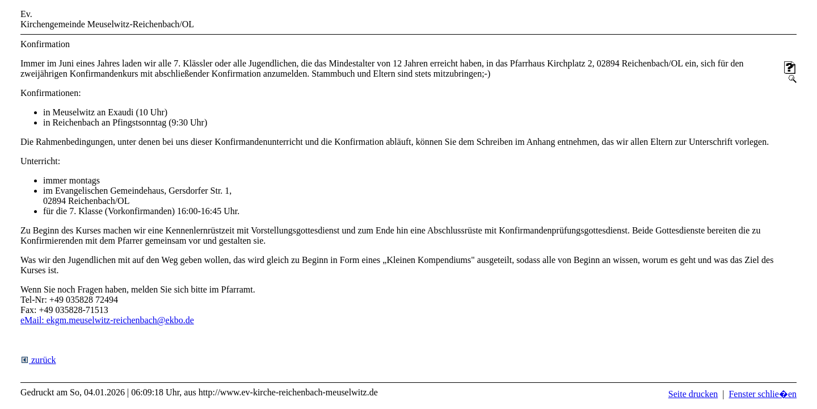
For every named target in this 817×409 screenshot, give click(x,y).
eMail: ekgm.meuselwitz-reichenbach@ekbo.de (107, 320)
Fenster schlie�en (762, 394)
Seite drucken (693, 394)
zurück (38, 360)
